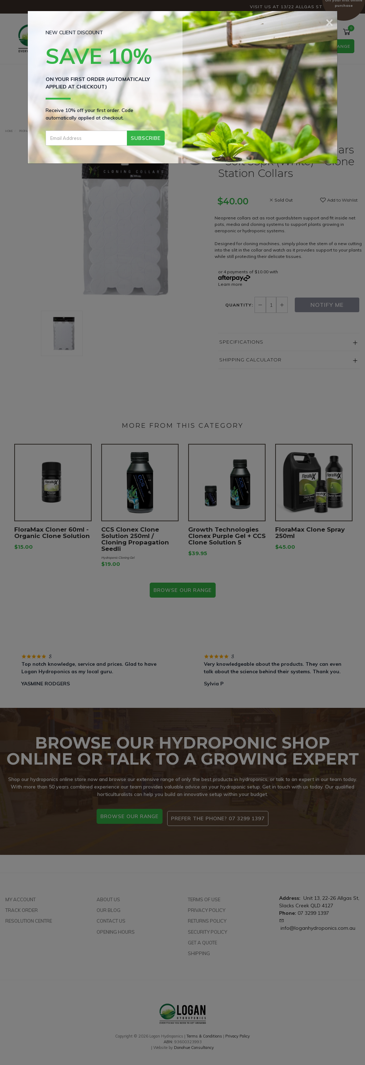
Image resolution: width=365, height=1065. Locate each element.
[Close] (329, 21)
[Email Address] (86, 138)
